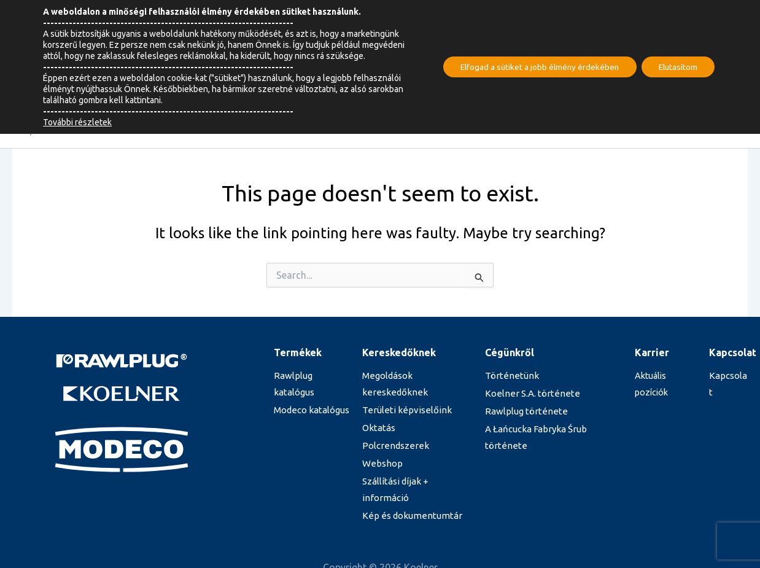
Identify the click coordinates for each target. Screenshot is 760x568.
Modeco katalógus (310, 411)
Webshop (381, 465)
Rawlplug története (522, 412)
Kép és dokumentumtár (408, 501)
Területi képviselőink (403, 411)
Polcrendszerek (394, 447)
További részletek (77, 122)
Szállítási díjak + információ (415, 483)
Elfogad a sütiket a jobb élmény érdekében (533, 67)
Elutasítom (676, 67)
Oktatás (378, 429)
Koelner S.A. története (528, 394)
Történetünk (508, 376)
